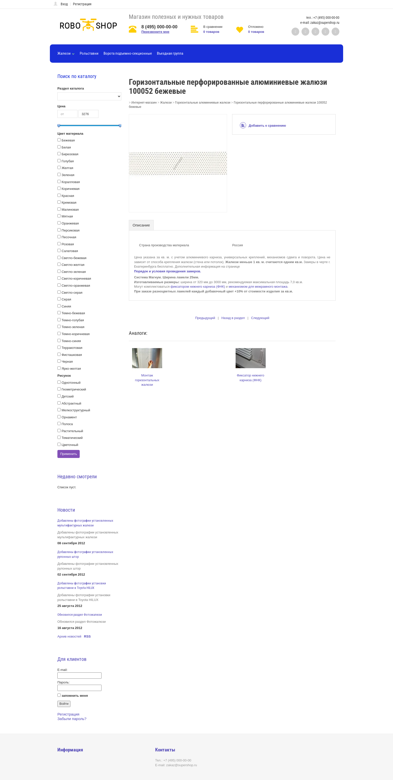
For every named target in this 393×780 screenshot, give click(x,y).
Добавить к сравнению (263, 125)
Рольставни (89, 53)
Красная (68, 196)
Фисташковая (72, 355)
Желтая (67, 168)
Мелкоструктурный (76, 410)
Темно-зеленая (73, 327)
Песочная (69, 237)
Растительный (72, 431)
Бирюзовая (70, 154)
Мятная (67, 216)
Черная (67, 361)
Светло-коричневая (76, 278)
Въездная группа (170, 53)
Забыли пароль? (71, 719)
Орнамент (69, 417)
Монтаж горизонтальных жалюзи (147, 379)
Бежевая (68, 140)
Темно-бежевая (73, 313)
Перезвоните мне (155, 32)
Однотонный (71, 382)
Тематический (72, 438)
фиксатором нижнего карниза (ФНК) (197, 286)
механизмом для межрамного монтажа (258, 286)
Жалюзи (66, 53)
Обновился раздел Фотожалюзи (79, 614)
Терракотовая (72, 348)
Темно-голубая (73, 320)
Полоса (67, 424)
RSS (87, 636)
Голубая (68, 161)
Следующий (260, 318)
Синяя (66, 306)
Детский (68, 396)
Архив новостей (69, 636)
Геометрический (74, 389)
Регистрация (82, 4)
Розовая (68, 244)
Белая (66, 147)
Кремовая (69, 202)
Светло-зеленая (74, 272)
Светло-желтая (73, 265)
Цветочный (70, 445)
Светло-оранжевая (76, 285)
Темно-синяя (71, 341)
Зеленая (68, 175)
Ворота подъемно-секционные (128, 53)
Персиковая (71, 230)
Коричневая (71, 189)
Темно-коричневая (76, 334)
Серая (66, 299)
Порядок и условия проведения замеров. (167, 271)
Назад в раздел (233, 318)
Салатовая (70, 251)
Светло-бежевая (74, 258)
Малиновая (70, 209)
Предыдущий (205, 318)
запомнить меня (75, 695)
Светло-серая (72, 292)
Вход (64, 4)
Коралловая (71, 182)
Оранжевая (70, 223)
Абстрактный (71, 403)
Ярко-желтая (71, 368)
